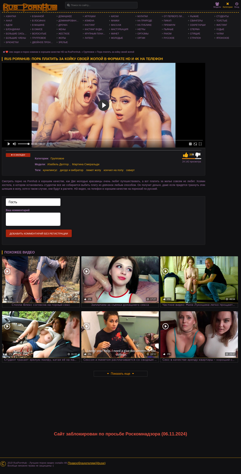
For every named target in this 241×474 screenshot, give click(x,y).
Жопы (62, 38)
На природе (144, 20)
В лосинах (39, 20)
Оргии (141, 38)
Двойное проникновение (43, 42)
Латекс (89, 38)
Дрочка (63, 25)
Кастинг (90, 25)
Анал (9, 20)
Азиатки (11, 16)
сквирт (130, 170)
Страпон (195, 38)
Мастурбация (119, 29)
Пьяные (169, 29)
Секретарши (197, 25)
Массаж (116, 25)
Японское (222, 38)
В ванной (38, 16)
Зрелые (63, 42)
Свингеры (196, 20)
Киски (115, 16)
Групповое (39, 38)
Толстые (221, 20)
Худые (220, 29)
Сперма (195, 29)
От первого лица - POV (175, 16)
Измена (89, 20)
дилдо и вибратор (71, 170)
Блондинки (13, 29)
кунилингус (50, 170)
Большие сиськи (16, 33)
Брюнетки (12, 42)
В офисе (37, 29)
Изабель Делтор (58, 164)
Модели (217, 5)
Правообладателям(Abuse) (87, 463)
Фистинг (221, 25)
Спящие (195, 33)
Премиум (169, 25)
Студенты (222, 16)
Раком (168, 33)
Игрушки (90, 16)
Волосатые (39, 33)
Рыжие (194, 16)
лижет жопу (93, 170)
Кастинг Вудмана (95, 29)
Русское (169, 38)
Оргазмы (143, 33)
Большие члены (16, 38)
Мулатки (142, 16)
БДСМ (9, 25)
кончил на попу (113, 170)
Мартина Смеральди (85, 164)
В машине (38, 25)
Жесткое (64, 33)
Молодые (117, 38)
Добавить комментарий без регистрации (39, 233)
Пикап (168, 20)
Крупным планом (96, 33)
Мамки (115, 20)
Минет (115, 33)
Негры (141, 29)
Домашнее (65, 16)
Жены (62, 29)
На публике (144, 25)
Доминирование (69, 20)
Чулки (220, 33)
